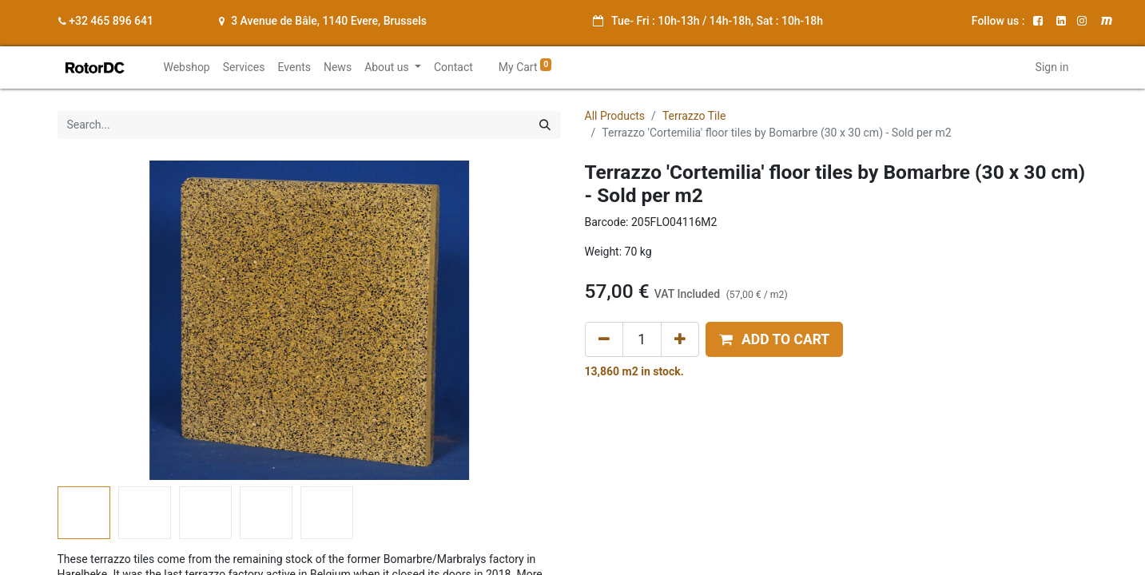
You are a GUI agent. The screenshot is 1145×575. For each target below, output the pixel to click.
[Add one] (680, 339)
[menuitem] (186, 67)
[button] (775, 339)
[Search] (545, 125)
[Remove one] (604, 339)
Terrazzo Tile (694, 115)
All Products (615, 115)
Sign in (1052, 67)
